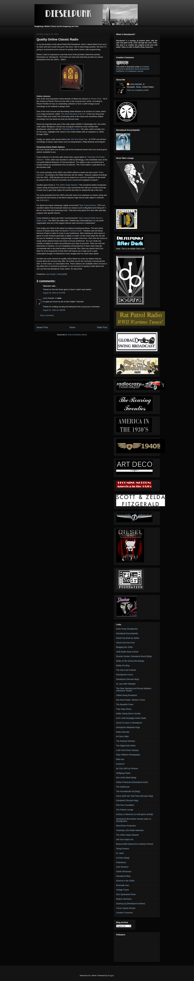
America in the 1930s (125, 881)
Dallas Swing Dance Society (128, 713)
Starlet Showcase (123, 871)
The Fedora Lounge (124, 810)
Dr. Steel (120, 853)
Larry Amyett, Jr (50, 298)
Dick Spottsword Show (126, 894)
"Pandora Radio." (76, 231)
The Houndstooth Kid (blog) (128, 791)
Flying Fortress (122, 848)
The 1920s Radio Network (127, 835)
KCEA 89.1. (44, 200)
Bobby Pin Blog (123, 665)
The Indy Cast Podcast (126, 670)
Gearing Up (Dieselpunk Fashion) (130, 903)
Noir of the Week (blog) (126, 777)
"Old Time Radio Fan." (79, 139)
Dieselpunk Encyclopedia (127, 633)
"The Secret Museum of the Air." (73, 114)
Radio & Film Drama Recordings (130, 661)
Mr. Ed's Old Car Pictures (127, 768)
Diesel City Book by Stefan (127, 638)
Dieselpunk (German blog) (127, 679)
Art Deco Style (122, 736)
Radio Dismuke (122, 732)
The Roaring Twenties (125, 741)
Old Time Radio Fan (125, 839)
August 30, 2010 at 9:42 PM (54, 293)
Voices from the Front (125, 643)
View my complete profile (138, 90)
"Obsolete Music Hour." (71, 129)
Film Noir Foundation (125, 805)
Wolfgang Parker (123, 773)
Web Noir (120, 759)
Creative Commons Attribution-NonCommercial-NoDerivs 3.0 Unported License (133, 69)
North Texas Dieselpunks (127, 629)
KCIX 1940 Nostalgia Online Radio (131, 718)
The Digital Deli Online (126, 746)
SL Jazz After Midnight (126, 684)
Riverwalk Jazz (122, 885)
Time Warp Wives (123, 709)
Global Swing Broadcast (126, 695)
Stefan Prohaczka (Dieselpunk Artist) (132, 782)
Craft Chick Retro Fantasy (127, 750)
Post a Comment (47, 315)
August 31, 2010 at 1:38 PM (54, 310)
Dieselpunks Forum (124, 674)
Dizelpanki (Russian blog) (127, 800)
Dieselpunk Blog (123, 876)
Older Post (102, 327)
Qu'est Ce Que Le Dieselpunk (129, 723)
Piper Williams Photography (128, 755)
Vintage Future (122, 890)
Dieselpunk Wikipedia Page (128, 727)
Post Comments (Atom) (77, 335)
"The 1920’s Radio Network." (67, 185)
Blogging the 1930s (124, 647)
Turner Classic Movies (125, 908)
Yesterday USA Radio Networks (130, 830)
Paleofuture (121, 862)
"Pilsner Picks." (96, 99)
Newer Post (42, 327)
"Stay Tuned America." (88, 205)
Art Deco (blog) (122, 858)
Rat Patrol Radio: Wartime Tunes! (130, 700)
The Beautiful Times (124, 704)
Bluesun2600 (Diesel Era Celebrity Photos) (134, 844)
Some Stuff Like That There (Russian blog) (134, 796)
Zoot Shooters (122, 867)
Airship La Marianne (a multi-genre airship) (134, 814)
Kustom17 (120, 764)
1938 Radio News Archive (127, 652)
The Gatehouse (123, 787)
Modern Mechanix (124, 899)
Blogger (111, 975)
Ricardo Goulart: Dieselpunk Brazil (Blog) (134, 656)
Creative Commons (124, 913)
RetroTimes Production (126, 826)
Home (72, 327)
